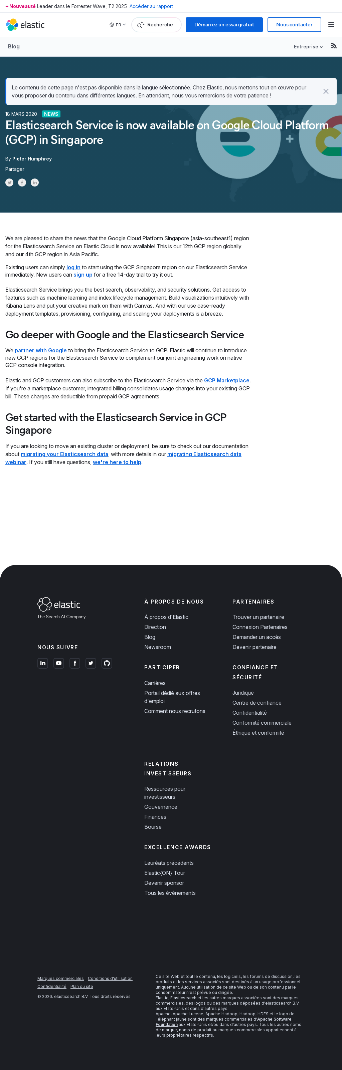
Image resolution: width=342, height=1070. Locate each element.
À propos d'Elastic (166, 617)
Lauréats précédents (169, 862)
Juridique (243, 692)
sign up (83, 274)
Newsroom (157, 647)
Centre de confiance (257, 702)
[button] (326, 91)
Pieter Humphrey (32, 158)
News (51, 114)
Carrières (155, 683)
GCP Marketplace (226, 380)
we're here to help (117, 462)
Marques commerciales (60, 978)
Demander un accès (256, 637)
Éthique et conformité (258, 732)
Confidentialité (249, 712)
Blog (14, 46)
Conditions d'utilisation (110, 978)
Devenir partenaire (254, 647)
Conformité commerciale (262, 722)
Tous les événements (170, 892)
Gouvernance (160, 806)
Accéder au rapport (151, 6)
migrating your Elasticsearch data (64, 454)
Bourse (153, 826)
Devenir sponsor (164, 882)
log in (73, 267)
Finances (155, 816)
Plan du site (81, 986)
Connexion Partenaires (260, 627)
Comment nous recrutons (174, 711)
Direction (155, 627)
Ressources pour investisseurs (164, 792)
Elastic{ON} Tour (164, 872)
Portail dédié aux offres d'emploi (172, 697)
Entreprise (306, 46)
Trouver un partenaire (258, 617)
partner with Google (41, 350)
